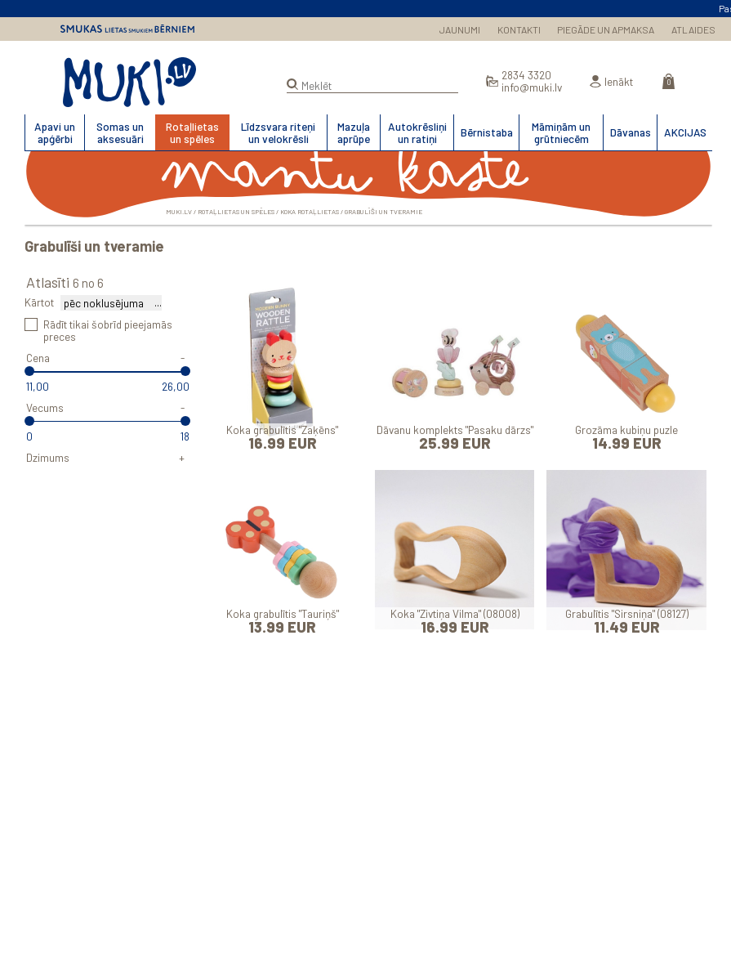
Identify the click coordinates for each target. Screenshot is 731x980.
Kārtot (39, 302)
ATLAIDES (693, 29)
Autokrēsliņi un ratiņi (417, 132)
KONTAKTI (519, 29)
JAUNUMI (459, 29)
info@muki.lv (531, 87)
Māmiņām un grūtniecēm (561, 132)
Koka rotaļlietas (309, 212)
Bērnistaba (487, 132)
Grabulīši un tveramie (383, 212)
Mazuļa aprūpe (353, 132)
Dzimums (47, 457)
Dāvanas (630, 132)
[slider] (29, 371)
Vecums (45, 407)
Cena (38, 358)
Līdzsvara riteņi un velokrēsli (278, 132)
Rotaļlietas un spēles (192, 132)
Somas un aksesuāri (120, 132)
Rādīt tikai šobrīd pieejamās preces (107, 330)
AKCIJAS (685, 132)
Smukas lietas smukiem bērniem (127, 29)
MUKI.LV (129, 82)
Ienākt (618, 81)
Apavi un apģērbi (54, 132)
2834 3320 (526, 75)
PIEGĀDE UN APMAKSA (605, 29)
